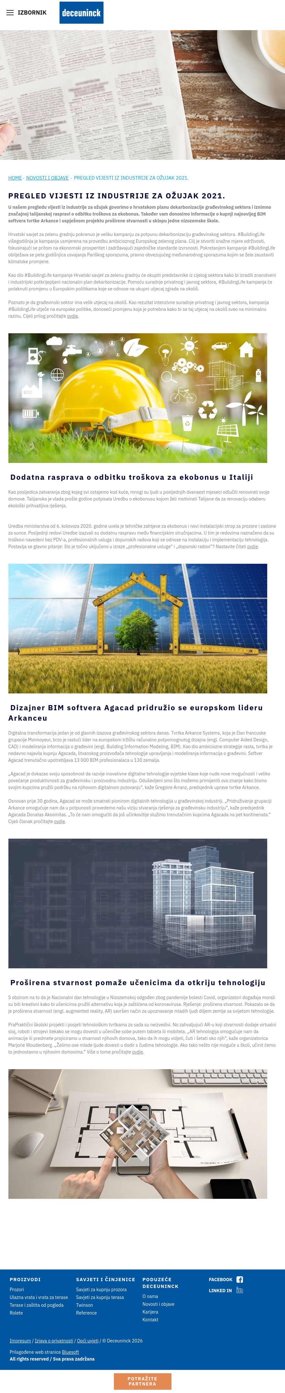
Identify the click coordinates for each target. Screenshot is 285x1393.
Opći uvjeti (87, 1341)
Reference (86, 1313)
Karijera (151, 1312)
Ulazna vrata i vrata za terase (39, 1297)
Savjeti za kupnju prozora (101, 1290)
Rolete (16, 1313)
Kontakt (151, 1320)
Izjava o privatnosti (54, 1341)
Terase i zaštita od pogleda (36, 1305)
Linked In (220, 1290)
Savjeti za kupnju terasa (100, 1297)
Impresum (20, 1341)
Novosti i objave (47, 178)
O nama (150, 1296)
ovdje (72, 316)
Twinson (84, 1305)
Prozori (17, 1290)
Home (15, 178)
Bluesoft (70, 1352)
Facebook (221, 1279)
